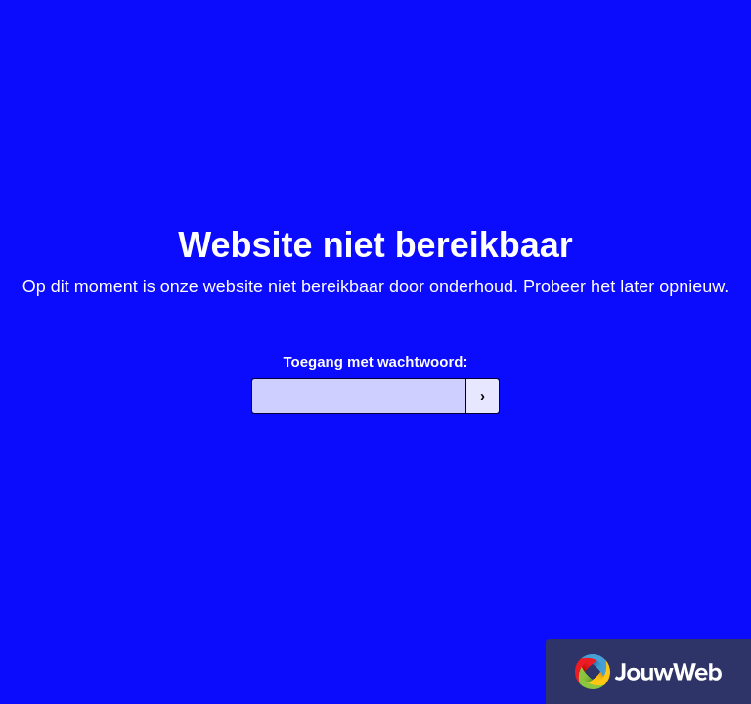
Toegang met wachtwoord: (376, 361)
